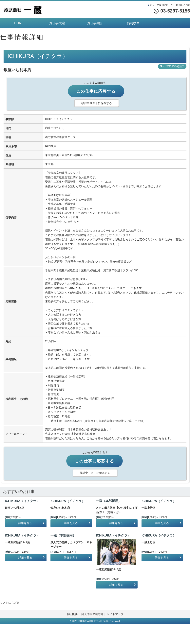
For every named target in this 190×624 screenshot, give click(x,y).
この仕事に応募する (96, 91)
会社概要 (72, 614)
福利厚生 (133, 23)
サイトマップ (115, 614)
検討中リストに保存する (96, 103)
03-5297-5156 (172, 10)
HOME (19, 23)
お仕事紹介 (95, 23)
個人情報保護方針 (92, 614)
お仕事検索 (57, 23)
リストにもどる (9, 602)
